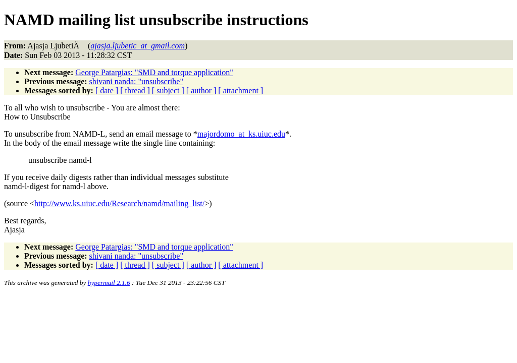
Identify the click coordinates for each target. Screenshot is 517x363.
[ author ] (201, 90)
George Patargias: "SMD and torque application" (154, 72)
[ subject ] (168, 90)
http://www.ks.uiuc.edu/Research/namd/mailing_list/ (119, 203)
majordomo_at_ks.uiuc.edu (241, 134)
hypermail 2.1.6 (109, 282)
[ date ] (106, 90)
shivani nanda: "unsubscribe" (136, 81)
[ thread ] (135, 90)
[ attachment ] (240, 90)
